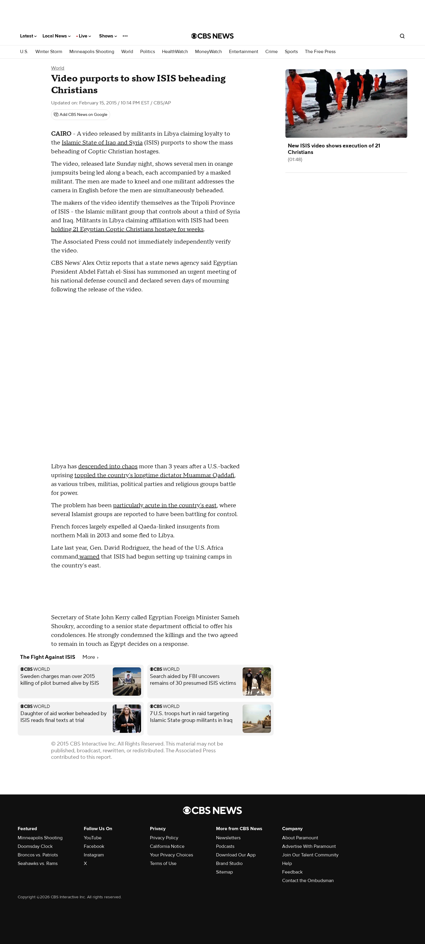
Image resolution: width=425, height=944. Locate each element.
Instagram (94, 855)
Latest (28, 36)
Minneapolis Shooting (91, 52)
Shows (108, 36)
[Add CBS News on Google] (80, 114)
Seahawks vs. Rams (38, 863)
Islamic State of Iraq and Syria (102, 143)
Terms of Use (163, 863)
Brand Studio (229, 863)
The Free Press (320, 52)
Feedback (292, 872)
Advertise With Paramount (309, 846)
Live (85, 36)
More (90, 657)
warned (89, 557)
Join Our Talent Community (310, 855)
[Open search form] (402, 36)
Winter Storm (48, 52)
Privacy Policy (164, 837)
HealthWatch (175, 52)
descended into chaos (108, 466)
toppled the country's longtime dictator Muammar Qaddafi (154, 475)
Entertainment (243, 52)
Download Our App (236, 855)
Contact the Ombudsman (308, 880)
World (127, 52)
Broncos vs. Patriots (38, 855)
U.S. (24, 52)
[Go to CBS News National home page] (212, 36)
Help (287, 863)
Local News (56, 36)
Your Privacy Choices (171, 855)
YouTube (93, 837)
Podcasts (225, 846)
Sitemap (224, 872)
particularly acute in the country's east (165, 505)
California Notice (167, 846)
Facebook (94, 846)
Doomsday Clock (35, 846)
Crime (271, 52)
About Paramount (300, 837)
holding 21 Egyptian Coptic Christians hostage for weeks (127, 229)
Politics (147, 52)
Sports (291, 52)
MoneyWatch (208, 52)
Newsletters (228, 837)
